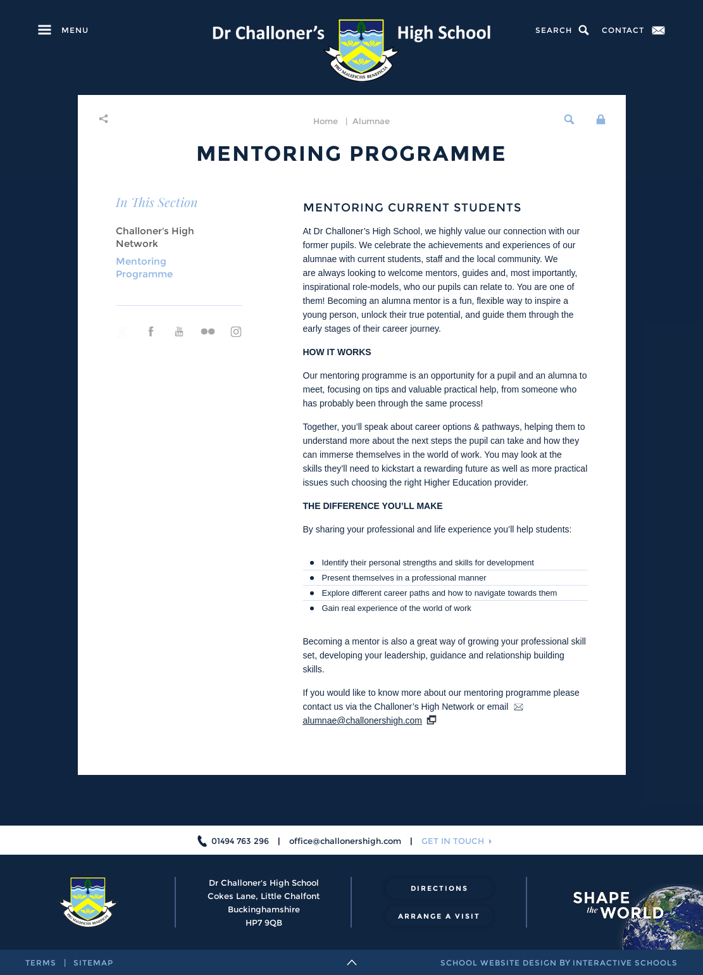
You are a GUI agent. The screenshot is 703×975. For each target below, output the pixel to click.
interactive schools (625, 962)
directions (439, 888)
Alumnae (371, 121)
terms (40, 962)
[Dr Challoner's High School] (351, 50)
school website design (498, 962)
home (325, 121)
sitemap (93, 962)
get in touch (452, 841)
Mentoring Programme (144, 267)
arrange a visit (439, 916)
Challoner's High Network (155, 237)
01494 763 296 (240, 841)
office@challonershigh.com (345, 841)
